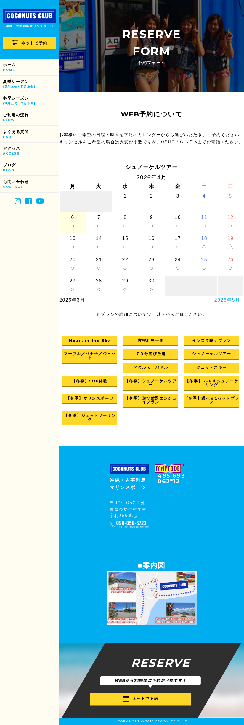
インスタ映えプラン (211, 340)
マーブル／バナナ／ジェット (89, 356)
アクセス (31, 151)
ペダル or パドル (150, 367)
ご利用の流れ (31, 118)
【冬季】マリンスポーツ (90, 398)
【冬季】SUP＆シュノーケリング (211, 383)
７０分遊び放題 (151, 354)
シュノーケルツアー (211, 354)
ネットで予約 (29, 43)
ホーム (31, 67)
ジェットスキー (212, 367)
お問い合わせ (31, 184)
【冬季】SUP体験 (89, 381)
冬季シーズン (31, 101)
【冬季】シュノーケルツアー (150, 383)
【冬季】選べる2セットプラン (211, 400)
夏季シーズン (31, 84)
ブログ (31, 168)
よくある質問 (31, 134)
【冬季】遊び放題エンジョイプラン (150, 400)
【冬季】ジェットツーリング (89, 417)
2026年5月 (227, 300)
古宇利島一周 (151, 340)
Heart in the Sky (89, 340)
